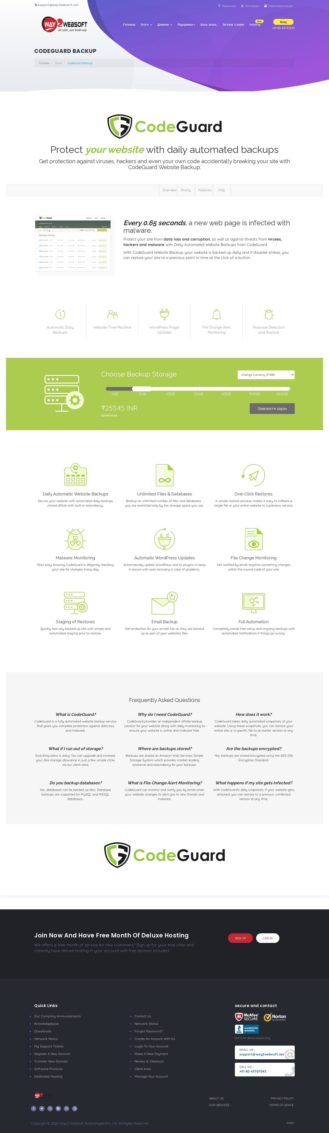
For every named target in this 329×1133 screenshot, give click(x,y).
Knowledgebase (46, 1024)
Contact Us (143, 1016)
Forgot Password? (149, 1031)
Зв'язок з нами (233, 24)
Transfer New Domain (51, 1061)
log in (268, 938)
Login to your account (151, 1046)
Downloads (42, 1031)
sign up (240, 938)
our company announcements (57, 1016)
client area (143, 1069)
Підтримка (186, 24)
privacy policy (282, 1098)
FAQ (221, 190)
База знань (209, 24)
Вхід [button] (283, 22)
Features (205, 190)
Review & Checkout (149, 1061)
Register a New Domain (52, 1054)
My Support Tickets (49, 1046)
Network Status (46, 1039)
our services (219, 1105)
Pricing (186, 190)
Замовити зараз (272, 408)
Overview (170, 190)
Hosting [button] (256, 23)
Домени (164, 24)
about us (216, 1098)
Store (146, 24)
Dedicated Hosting (48, 1076)
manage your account (151, 1076)
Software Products (48, 1069)
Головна (129, 24)
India (290, 1123)
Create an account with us (155, 1039)
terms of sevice (281, 1105)
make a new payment (151, 1054)
